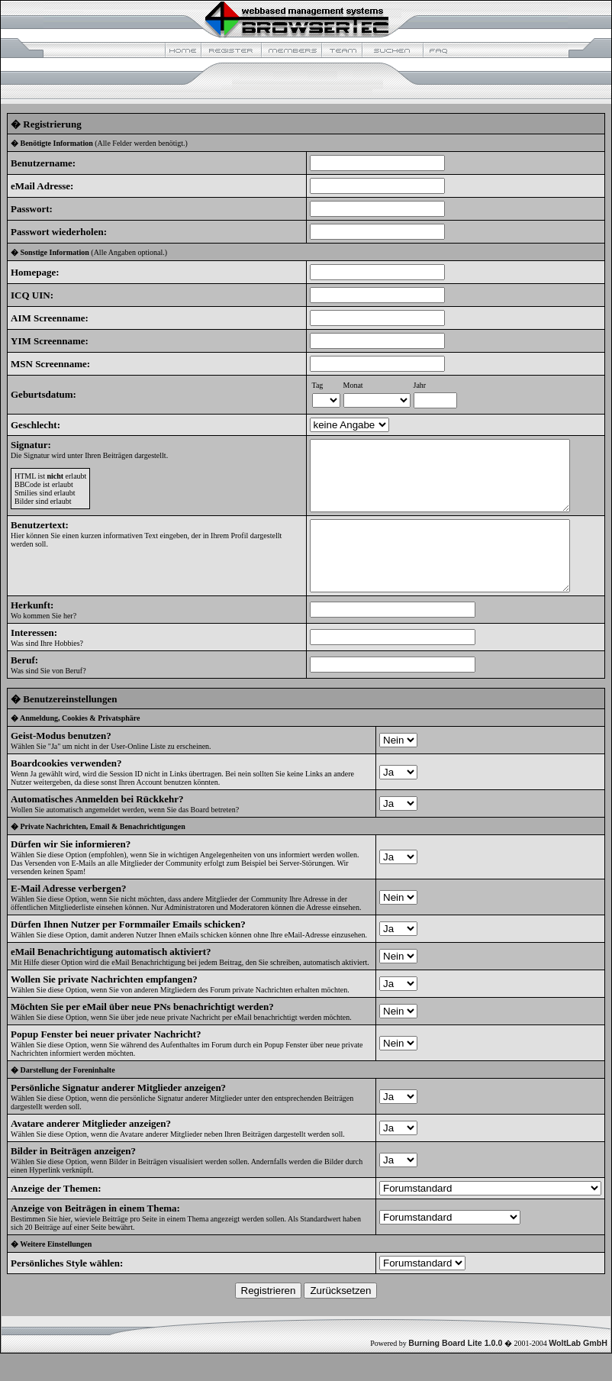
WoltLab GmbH (578, 1370)
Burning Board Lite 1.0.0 (455, 1370)
